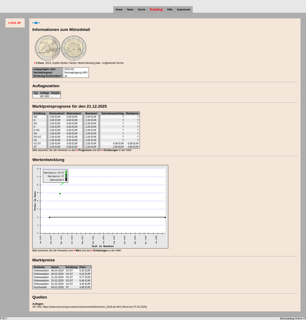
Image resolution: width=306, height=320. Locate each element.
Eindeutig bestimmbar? (47, 75)
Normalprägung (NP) (76, 72)
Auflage (44, 93)
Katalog (156, 9)
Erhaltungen (110, 150)
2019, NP (15, 22)
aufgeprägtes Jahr (44, 69)
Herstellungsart (43, 72)
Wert (77, 250)
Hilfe (170, 9)
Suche (141, 9)
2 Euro (39, 63)
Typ (36, 93)
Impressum (183, 9)
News (130, 9)
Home (119, 9)
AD (72, 69)
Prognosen (83, 150)
